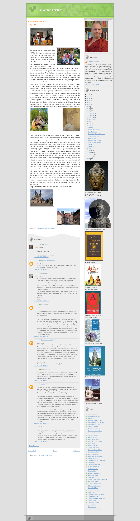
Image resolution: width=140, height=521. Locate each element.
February (91, 154)
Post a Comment (34, 446)
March (90, 152)
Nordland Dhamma (93, 475)
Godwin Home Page (93, 452)
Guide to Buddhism (93, 454)
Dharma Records (92, 445)
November (91, 115)
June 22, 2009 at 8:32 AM (41, 257)
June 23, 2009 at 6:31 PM (41, 423)
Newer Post (32, 451)
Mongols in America (93, 466)
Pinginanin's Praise (93, 136)
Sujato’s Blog (91, 492)
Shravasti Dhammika (47, 260)
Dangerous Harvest (93, 439)
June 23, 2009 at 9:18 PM (41, 441)
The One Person (92, 131)
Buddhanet (91, 418)
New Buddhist (92, 471)
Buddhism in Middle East (95, 420)
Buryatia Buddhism (93, 426)
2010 (88, 109)
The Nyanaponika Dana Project (96, 498)
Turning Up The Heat (94, 129)
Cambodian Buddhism (94, 428)
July (89, 123)
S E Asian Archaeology (94, 483)
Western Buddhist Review (95, 509)
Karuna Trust (91, 462)
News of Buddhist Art (94, 473)
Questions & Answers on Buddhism (97, 479)
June (90, 125)
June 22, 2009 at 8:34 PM (41, 301)
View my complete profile (92, 84)
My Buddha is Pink (93, 469)
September (91, 119)
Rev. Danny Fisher (93, 481)
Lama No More (92, 138)
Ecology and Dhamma (94, 447)
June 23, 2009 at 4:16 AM (41, 380)
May (89, 148)
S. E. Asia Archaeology (94, 485)
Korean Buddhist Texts (94, 464)
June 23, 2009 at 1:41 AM (41, 365)
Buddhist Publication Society (96, 422)
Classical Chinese (93, 437)
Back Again (91, 146)
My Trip (90, 144)
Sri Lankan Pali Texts (94, 490)
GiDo (42, 273)
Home (55, 451)
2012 (88, 104)
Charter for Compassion (94, 433)
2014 (88, 100)
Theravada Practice (93, 502)
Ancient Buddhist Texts (94, 416)
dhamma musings (51, 10)
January (90, 157)
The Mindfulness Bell (94, 496)
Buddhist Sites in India (94, 424)
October (90, 117)
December (91, 113)
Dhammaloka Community (95, 441)
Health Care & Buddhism (95, 456)
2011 (88, 107)
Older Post (76, 451)
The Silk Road (92, 500)
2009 (88, 111)
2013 (88, 102)
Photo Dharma (92, 477)
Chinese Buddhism (93, 435)
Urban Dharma (92, 507)
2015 (88, 98)
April (89, 150)
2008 (88, 159)
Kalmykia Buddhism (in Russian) (97, 460)
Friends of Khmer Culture (95, 450)
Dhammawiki (91, 443)
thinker (43, 304)
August (90, 121)
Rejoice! (90, 127)
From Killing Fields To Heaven (96, 134)
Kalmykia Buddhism (93, 458)
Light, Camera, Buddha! (95, 142)
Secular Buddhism (93, 488)
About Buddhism (92, 414)
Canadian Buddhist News (95, 430)
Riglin (42, 244)
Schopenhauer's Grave (94, 140)
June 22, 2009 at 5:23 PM (41, 269)
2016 (88, 96)
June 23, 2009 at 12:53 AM (41, 336)
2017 (88, 94)
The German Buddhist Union (96, 494)
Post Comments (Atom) (45, 455)
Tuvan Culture (92, 504)
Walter (43, 384)
